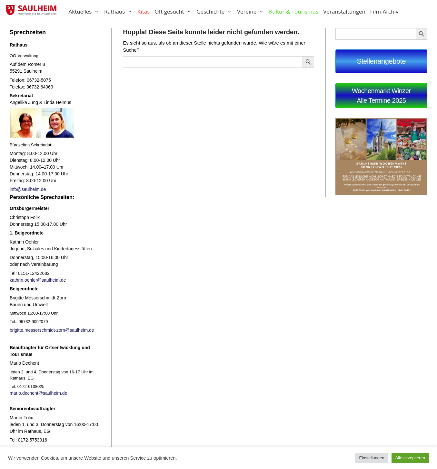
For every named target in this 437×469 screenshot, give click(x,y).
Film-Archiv (384, 11)
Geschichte (216, 11)
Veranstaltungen (344, 11)
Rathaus (120, 11)
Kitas (143, 11)
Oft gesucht (175, 11)
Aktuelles (86, 11)
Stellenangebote (381, 61)
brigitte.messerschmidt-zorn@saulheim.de (52, 330)
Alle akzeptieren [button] (410, 457)
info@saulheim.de (28, 189)
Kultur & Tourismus (293, 11)
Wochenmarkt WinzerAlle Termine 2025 (381, 95)
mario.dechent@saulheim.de (38, 393)
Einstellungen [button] (371, 457)
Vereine (253, 11)
